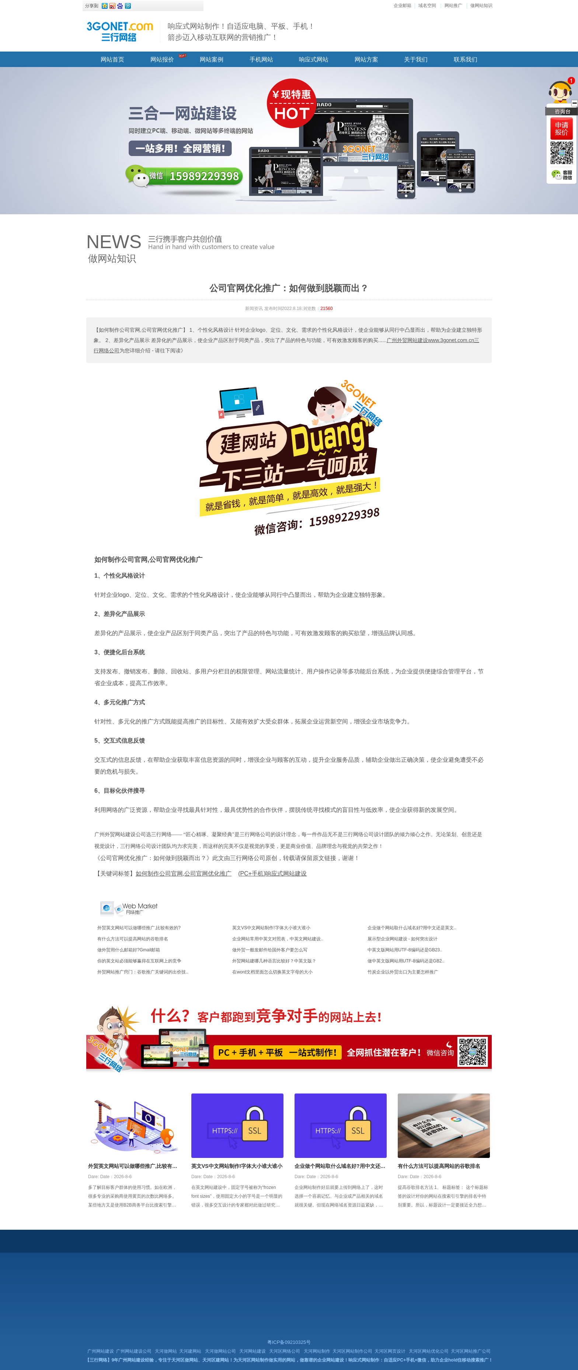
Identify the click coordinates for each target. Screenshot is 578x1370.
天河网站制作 (317, 1351)
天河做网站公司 (220, 1351)
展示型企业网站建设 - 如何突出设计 (403, 938)
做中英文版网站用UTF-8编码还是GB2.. (406, 961)
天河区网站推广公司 (471, 1351)
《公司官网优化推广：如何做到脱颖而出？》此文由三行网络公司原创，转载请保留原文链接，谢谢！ (227, 858)
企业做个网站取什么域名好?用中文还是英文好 (340, 1166)
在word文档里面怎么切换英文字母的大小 (272, 972)
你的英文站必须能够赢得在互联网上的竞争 (139, 961)
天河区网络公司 (284, 1351)
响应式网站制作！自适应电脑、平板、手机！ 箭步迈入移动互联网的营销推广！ (241, 31)
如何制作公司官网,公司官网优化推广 (148, 559)
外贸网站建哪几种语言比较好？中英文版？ (274, 961)
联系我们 (465, 59)
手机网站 (261, 59)
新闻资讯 (254, 308)
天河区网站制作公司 (352, 1351)
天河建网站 (190, 1351)
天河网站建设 (252, 1351)
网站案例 (211, 59)
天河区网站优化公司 (429, 1351)
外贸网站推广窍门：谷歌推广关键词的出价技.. (142, 972)
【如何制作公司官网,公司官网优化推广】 (141, 330)
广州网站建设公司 (134, 1351)
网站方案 (366, 59)
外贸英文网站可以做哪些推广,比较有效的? (139, 927)
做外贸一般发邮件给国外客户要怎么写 (269, 949)
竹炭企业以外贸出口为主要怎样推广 (403, 972)
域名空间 (427, 5)
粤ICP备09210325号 (289, 1342)
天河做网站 (166, 1351)
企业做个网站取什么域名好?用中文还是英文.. (412, 927)
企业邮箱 (402, 5)
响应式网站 (313, 59)
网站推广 (453, 5)
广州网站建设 (100, 1351)
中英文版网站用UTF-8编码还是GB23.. (405, 949)
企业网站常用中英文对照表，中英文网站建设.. (277, 938)
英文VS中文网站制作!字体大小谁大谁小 (271, 927)
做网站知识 (481, 5)
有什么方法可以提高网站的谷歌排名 (132, 938)
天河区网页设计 (390, 1351)
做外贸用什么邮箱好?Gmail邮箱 (128, 949)
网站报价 (162, 59)
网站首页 (112, 59)
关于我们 (416, 59)
